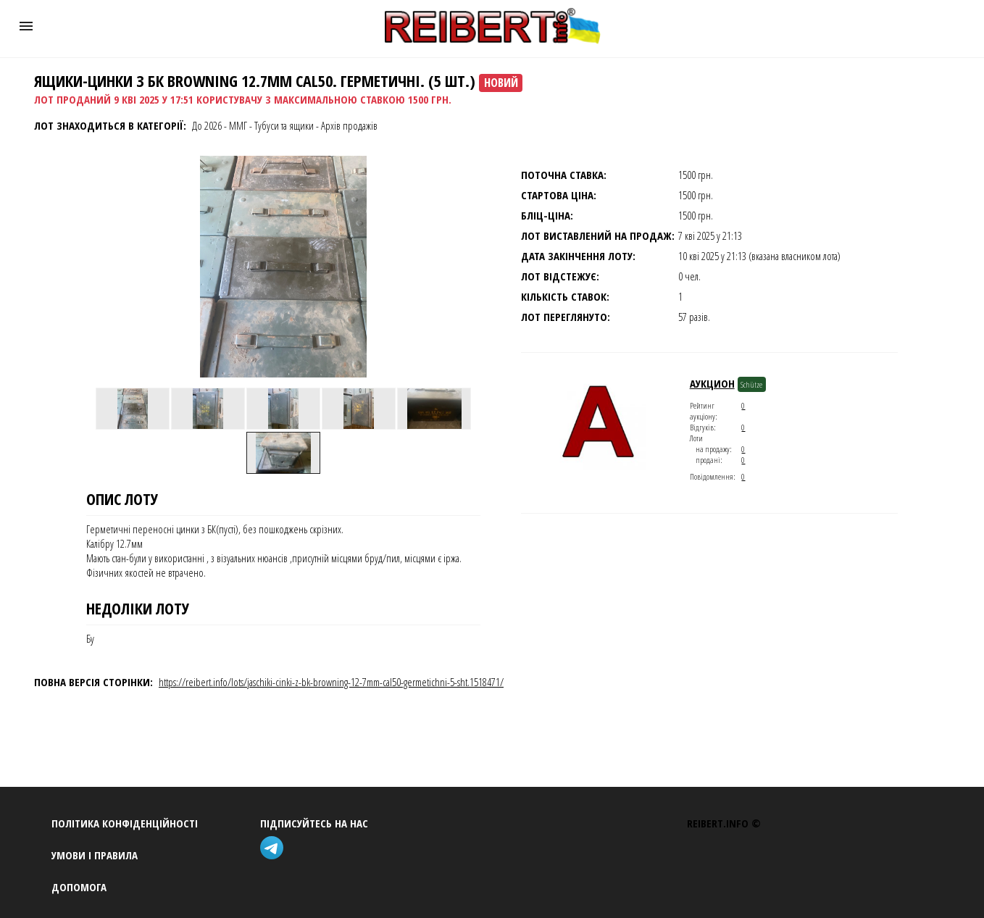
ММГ (238, 125)
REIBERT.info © (724, 823)
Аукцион (712, 383)
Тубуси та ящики (284, 125)
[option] (132, 408)
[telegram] (274, 849)
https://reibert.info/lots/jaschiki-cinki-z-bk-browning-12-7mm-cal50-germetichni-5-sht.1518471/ (331, 682)
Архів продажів (349, 125)
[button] (26, 26)
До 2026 (207, 125)
